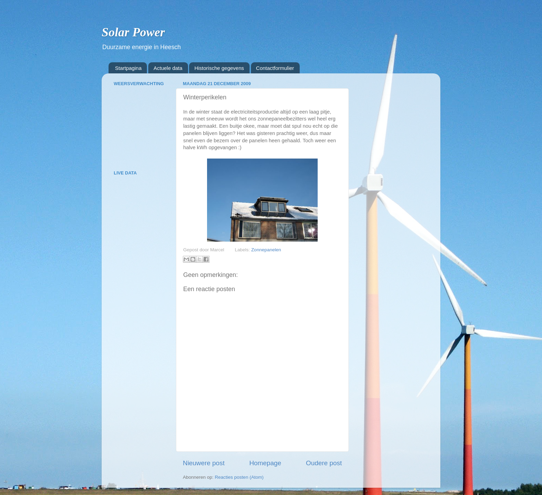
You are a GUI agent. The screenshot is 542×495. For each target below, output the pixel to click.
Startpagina (128, 68)
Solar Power (133, 32)
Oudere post (324, 463)
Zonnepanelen (266, 249)
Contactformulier (275, 68)
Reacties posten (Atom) (239, 477)
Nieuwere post (204, 463)
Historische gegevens (219, 68)
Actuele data (167, 68)
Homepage (265, 463)
